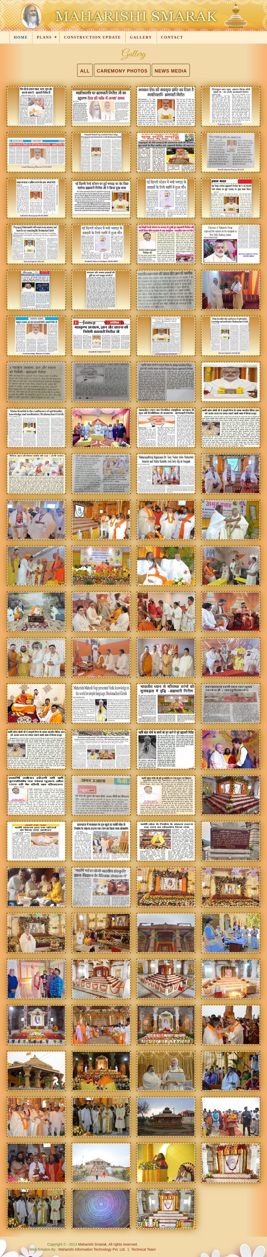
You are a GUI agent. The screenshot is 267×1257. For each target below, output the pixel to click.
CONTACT (172, 37)
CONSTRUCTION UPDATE (92, 37)
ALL (85, 71)
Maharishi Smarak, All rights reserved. (108, 1244)
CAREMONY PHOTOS (122, 71)
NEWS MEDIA (171, 71)
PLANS (44, 37)
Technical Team (143, 1249)
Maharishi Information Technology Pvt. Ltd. (92, 1249)
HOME (21, 37)
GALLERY (141, 37)
